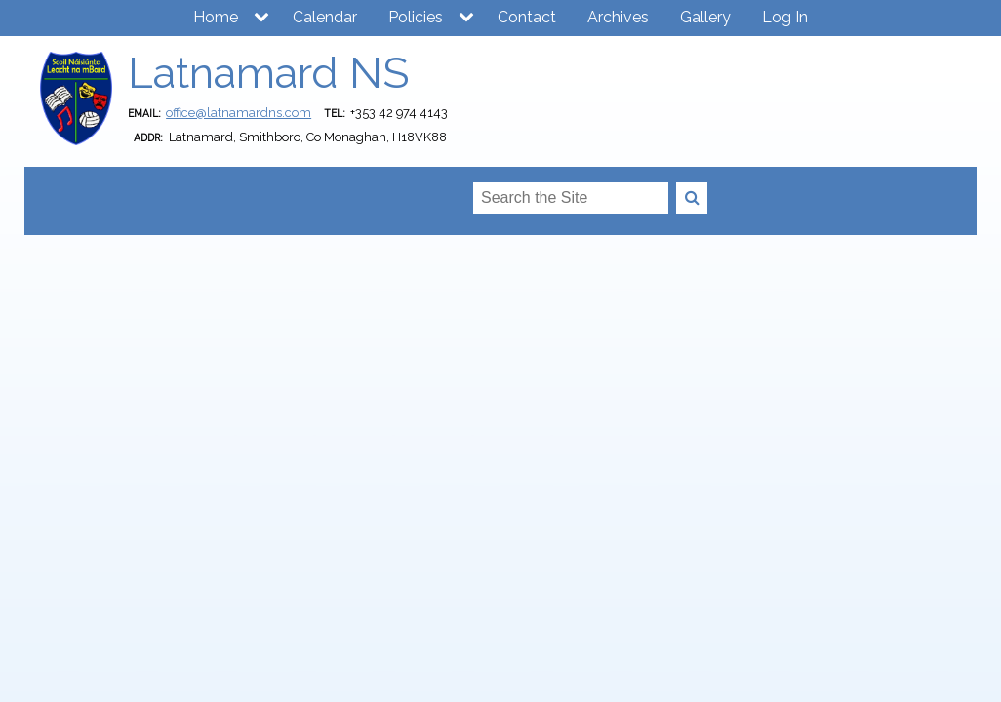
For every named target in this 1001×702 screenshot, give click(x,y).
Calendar (325, 17)
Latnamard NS (268, 73)
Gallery (705, 17)
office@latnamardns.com (238, 112)
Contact (527, 17)
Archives (618, 17)
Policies (415, 17)
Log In (785, 17)
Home (215, 17)
